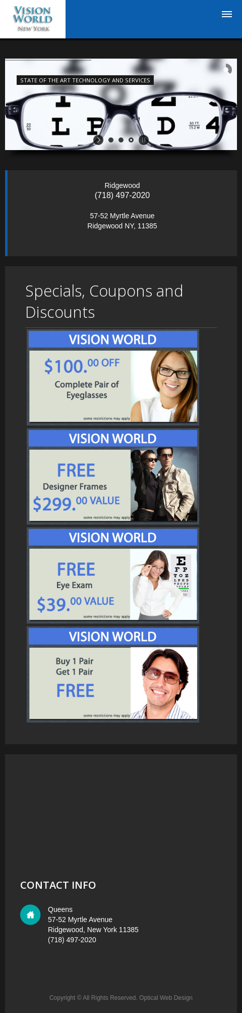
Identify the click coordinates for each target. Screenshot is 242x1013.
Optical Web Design (166, 997)
